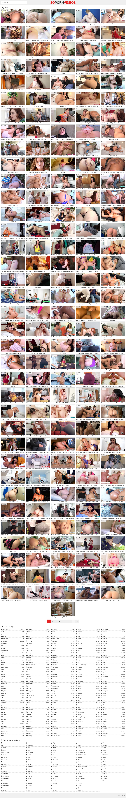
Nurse (88, 653)
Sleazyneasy (80, 752)
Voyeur (113, 726)
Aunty (13, 662)
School (88, 736)
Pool (88, 700)
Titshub (79, 757)
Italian (63, 703)
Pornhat (54, 766)
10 (77, 621)
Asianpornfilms (5, 764)
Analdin (3, 754)
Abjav (3, 745)
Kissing (63, 710)
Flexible (63, 629)
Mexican (88, 632)
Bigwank (4, 771)
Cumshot (38, 669)
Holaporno (29, 771)
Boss (13, 710)
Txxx (78, 771)
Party (88, 684)
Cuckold (38, 667)
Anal (13, 648)
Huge (63, 691)
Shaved (113, 639)
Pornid (53, 769)
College (38, 653)
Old (88, 662)
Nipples (88, 648)
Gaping (63, 648)
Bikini (13, 695)
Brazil (13, 712)
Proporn (54, 783)
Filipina (38, 726)
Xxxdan (104, 769)
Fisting (38, 733)
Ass (13, 660)
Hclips (28, 754)
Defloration (38, 684)
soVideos (63, 2)
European (38, 710)
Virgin (113, 724)
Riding (88, 726)
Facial (38, 714)
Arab (13, 655)
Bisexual (13, 698)
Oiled (88, 660)
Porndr (53, 762)
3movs (3, 743)
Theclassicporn (81, 754)
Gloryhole (63, 662)
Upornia (79, 776)
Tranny (78, 759)
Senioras (54, 788)
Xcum (103, 752)
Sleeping (113, 655)
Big (13, 686)
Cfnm (38, 636)
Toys (113, 712)
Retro (88, 724)
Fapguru (29, 743)
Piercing (88, 693)
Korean (63, 714)
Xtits (103, 766)
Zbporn (104, 778)
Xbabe (103, 747)
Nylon (88, 655)
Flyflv (28, 747)
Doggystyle (38, 691)
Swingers (113, 691)
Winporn (104, 745)
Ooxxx (53, 757)
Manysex (29, 790)
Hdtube (28, 762)
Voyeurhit (79, 790)
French (63, 636)
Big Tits (13, 693)
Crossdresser (38, 665)
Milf (88, 634)
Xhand (103, 757)
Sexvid (78, 747)
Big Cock (13, 691)
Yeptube (104, 773)
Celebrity (38, 634)
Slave (113, 653)
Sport (113, 672)
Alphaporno (5, 752)
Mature (88, 629)
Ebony (38, 703)
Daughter (38, 679)
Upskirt (113, 719)
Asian (13, 658)
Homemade (63, 686)
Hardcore (63, 677)
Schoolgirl (113, 629)
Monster (88, 643)
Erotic (38, 707)
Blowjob (13, 705)
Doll (38, 693)
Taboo (113, 693)
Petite (88, 691)
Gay (63, 651)
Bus (13, 729)
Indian (63, 693)
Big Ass (13, 688)
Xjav (103, 759)
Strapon (113, 681)
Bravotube (4, 781)
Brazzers (13, 714)
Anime (13, 653)
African (13, 636)
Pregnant (88, 707)
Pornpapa (54, 776)
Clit (38, 648)
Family (38, 719)
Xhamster (104, 754)
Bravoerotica (5, 776)
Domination (38, 695)
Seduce (113, 634)
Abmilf (3, 747)
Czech (38, 674)
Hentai (63, 684)
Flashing (38, 736)
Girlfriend (63, 655)
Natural (88, 646)
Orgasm (88, 669)
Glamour (63, 658)
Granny (63, 665)
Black (13, 700)
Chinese (38, 641)
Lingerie (63, 726)
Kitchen (63, 712)
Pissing (88, 695)
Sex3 (78, 743)
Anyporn (4, 759)
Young (113, 736)
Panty (88, 679)
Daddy (38, 677)
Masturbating (63, 736)
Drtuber (4, 790)
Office (88, 658)
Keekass (29, 783)
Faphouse (29, 745)
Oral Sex (88, 667)
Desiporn (4, 788)
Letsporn (29, 785)
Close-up (38, 651)
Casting (38, 632)
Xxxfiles (104, 771)
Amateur (13, 641)
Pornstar (88, 703)
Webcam (113, 729)
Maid (63, 731)
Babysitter (13, 667)
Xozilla (103, 764)
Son (113, 665)
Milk (88, 636)
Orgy (88, 672)
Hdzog (28, 764)
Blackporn (4, 773)
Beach (13, 679)
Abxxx (3, 750)
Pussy (88, 714)
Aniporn (4, 757)
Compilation (38, 655)
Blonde (13, 703)
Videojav (79, 781)
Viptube (79, 783)
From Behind (63, 639)
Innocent (63, 695)
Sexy (113, 636)
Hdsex (28, 759)
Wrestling (113, 733)
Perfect (88, 688)
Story (113, 679)
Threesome (113, 705)
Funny (63, 643)
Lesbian (63, 722)
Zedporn (104, 781)
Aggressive (13, 639)
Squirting (113, 674)
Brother (13, 722)
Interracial (63, 700)
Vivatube (79, 785)
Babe (13, 665)
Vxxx (103, 743)
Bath (13, 669)
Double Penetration (38, 698)
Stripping (113, 684)
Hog (28, 769)
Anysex (3, 762)
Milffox (53, 745)
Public (88, 710)
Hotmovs (29, 773)
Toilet (113, 710)
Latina (63, 719)
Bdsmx (3, 766)
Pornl (53, 771)
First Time (38, 731)
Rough (88, 731)
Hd (63, 679)
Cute (38, 672)
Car (13, 736)
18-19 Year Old (13, 629)
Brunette (13, 724)
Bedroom (13, 684)
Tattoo (113, 695)
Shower (113, 643)
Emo (38, 705)
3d (13, 632)
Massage (63, 733)
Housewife (63, 688)
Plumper (88, 698)
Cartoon (38, 629)
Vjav (78, 788)
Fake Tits (38, 717)
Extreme (38, 712)
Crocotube (4, 783)
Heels (63, 681)
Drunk (38, 700)
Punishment (88, 712)
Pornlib (53, 773)
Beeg (3, 769)
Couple (38, 660)
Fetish (38, 724)
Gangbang (63, 646)
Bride (13, 717)
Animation (13, 651)
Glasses (63, 660)
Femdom (38, 722)
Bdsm (13, 677)
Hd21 (28, 757)
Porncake (54, 759)
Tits (113, 707)
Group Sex (63, 667)
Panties (88, 677)
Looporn (29, 788)
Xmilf (103, 762)
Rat (53, 785)
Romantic (88, 729)
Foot (63, 632)
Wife (113, 731)
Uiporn (78, 773)
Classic (38, 646)
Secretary (113, 632)
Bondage (13, 707)
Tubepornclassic (81, 766)
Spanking (113, 667)
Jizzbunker (29, 781)
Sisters (113, 648)
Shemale (113, 641)
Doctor (38, 688)
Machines (63, 729)
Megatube (54, 743)
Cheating (38, 639)
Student (113, 686)
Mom (88, 641)
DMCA (123, 795)
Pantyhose (88, 681)
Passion (88, 686)
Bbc (13, 672)
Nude (88, 651)
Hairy (63, 672)
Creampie (38, 662)
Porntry (54, 781)
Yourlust (104, 776)
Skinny (113, 651)
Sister (113, 646)
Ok (52, 754)
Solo (113, 662)
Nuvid (53, 752)
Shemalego (80, 750)
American (13, 646)
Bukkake (13, 726)
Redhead (88, 722)
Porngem (54, 764)
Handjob (63, 674)
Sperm (113, 669)
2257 (119, 795)
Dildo (38, 686)
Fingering (38, 729)
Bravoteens (5, 778)
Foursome (63, 634)
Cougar (38, 658)
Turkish (113, 714)
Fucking (63, 641)
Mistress (88, 639)
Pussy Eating (88, 717)
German (63, 653)
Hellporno (29, 766)
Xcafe (103, 750)
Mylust (53, 750)
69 (13, 634)
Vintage (113, 722)
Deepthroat (38, 681)
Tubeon (79, 764)
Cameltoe (13, 733)
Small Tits (113, 658)
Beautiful (13, 681)
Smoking (113, 660)
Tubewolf (79, 769)
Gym (63, 669)
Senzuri (54, 790)
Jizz (63, 707)
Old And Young (88, 665)
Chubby (38, 643)
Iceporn (29, 776)
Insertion (63, 698)
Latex (63, 717)
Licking (63, 724)
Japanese (63, 705)
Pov (88, 705)
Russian (88, 733)
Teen (113, 700)
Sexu (78, 745)
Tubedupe (79, 762)
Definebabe (5, 785)
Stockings (113, 677)
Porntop (54, 778)
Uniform (113, 717)
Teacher (113, 698)
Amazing (13, 643)
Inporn (28, 778)
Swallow (113, 688)
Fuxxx (28, 750)
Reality (88, 719)
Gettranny (29, 752)
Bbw (13, 674)
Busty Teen (13, 731)
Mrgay (53, 747)
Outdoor (88, 674)
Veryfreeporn (80, 778)
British (13, 719)
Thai (113, 703)
